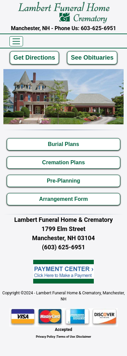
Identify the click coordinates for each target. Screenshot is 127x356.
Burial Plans (63, 144)
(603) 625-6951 (63, 247)
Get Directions (34, 57)
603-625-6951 (98, 28)
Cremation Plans (63, 162)
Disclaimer (84, 336)
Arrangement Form (63, 199)
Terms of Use (66, 336)
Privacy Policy (45, 336)
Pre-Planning (63, 181)
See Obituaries (92, 57)
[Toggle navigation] (16, 41)
